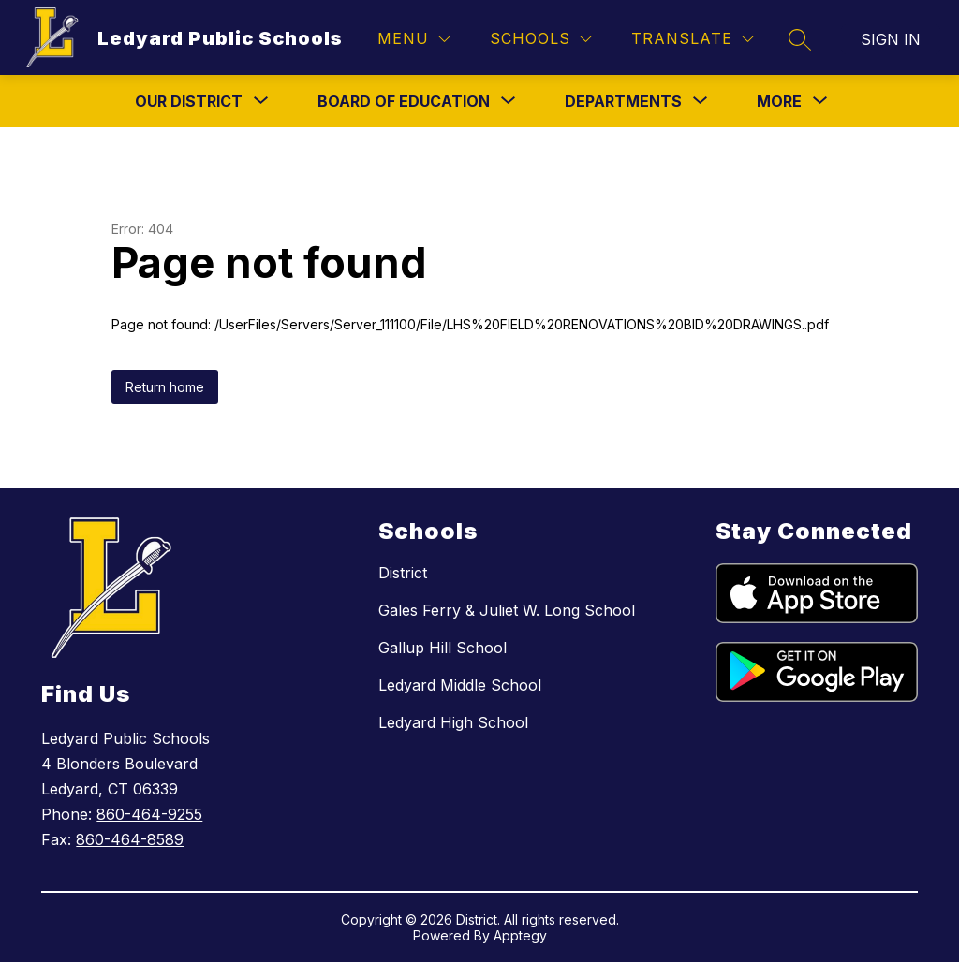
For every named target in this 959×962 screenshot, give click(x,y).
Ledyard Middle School (459, 685)
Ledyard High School (453, 722)
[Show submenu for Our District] (189, 101)
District (402, 572)
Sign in (891, 39)
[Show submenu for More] (779, 101)
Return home (164, 387)
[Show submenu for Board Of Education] (403, 101)
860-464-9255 (149, 814)
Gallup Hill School (442, 647)
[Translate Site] (693, 39)
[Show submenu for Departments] (623, 101)
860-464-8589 (130, 839)
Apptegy (520, 935)
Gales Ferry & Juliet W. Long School (506, 610)
